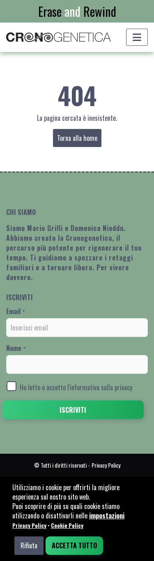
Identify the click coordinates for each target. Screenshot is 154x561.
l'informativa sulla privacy (99, 387)
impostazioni (106, 515)
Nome (15, 348)
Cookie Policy (67, 525)
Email (15, 311)
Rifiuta (29, 545)
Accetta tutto (74, 545)
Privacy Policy (29, 525)
